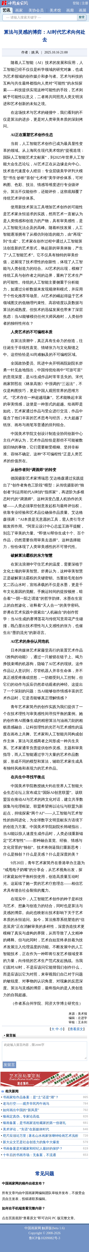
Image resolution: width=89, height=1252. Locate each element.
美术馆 (55, 10)
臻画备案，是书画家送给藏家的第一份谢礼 (34, 1123)
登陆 (76, 3)
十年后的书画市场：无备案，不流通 (29, 1155)
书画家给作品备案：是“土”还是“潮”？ (31, 1097)
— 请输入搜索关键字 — (23, 17)
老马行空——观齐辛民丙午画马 (26, 1103)
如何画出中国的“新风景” (21, 1110)
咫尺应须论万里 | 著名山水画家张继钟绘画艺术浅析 (40, 1136)
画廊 (70, 10)
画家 (19, 10)
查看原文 (76, 1029)
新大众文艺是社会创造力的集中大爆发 (31, 1142)
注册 (85, 3)
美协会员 (36, 10)
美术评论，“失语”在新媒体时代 (26, 1129)
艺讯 (6, 10)
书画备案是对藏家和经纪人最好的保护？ (33, 1148)
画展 (82, 10)
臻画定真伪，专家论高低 (21, 1116)
